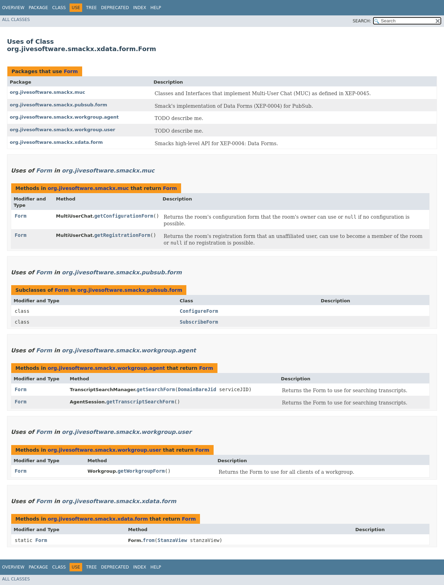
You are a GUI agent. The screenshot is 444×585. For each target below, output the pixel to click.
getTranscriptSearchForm (140, 401)
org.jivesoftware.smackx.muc (47, 92)
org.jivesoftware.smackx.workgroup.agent (64, 117)
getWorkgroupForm (141, 471)
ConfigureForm (199, 311)
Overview (13, 7)
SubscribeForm (199, 322)
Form (71, 71)
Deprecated (115, 7)
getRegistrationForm (122, 235)
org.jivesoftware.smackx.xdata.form (56, 142)
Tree (91, 7)
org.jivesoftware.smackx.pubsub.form (58, 104)
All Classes (16, 19)
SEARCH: (362, 21)
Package (38, 7)
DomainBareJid (197, 389)
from (149, 540)
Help (155, 7)
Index (139, 7)
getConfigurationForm (123, 216)
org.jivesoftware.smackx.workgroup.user (62, 129)
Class (59, 7)
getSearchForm (156, 389)
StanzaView (172, 540)
